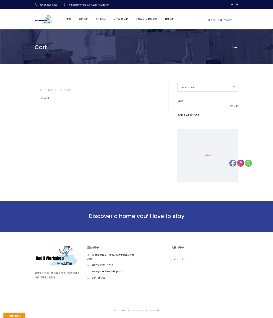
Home (234, 47)
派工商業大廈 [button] (120, 19)
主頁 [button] (68, 19)
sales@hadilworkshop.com (108, 271)
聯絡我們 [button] (169, 19)
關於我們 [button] (83, 19)
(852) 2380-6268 (102, 265)
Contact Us (98, 278)
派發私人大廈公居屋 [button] (146, 19)
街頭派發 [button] (101, 19)
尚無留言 (68, 90)
